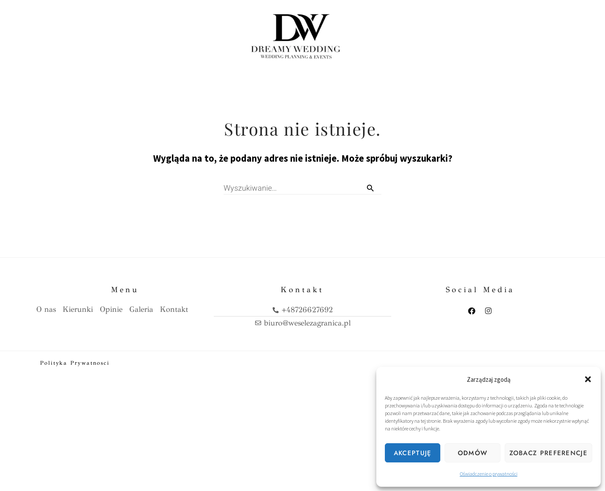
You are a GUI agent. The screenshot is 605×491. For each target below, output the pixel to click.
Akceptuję (413, 453)
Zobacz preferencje (548, 453)
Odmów (473, 453)
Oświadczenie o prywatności (489, 474)
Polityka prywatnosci (75, 360)
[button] (588, 379)
